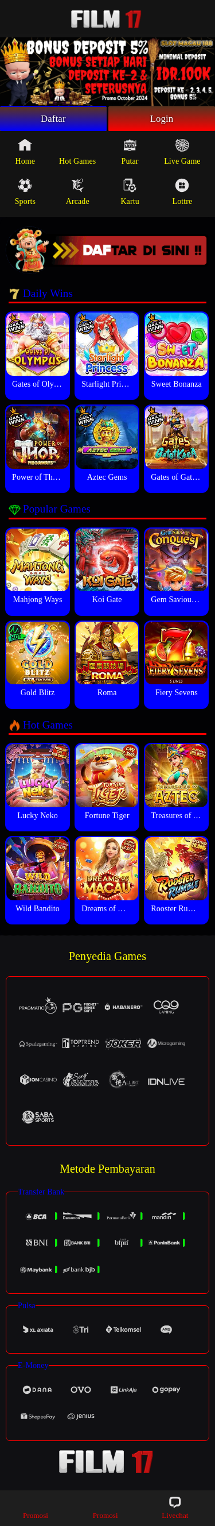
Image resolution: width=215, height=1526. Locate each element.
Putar (130, 153)
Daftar (53, 119)
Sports (25, 193)
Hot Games (77, 153)
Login (161, 119)
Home (25, 153)
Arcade (77, 193)
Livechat (175, 1507)
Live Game (182, 153)
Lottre (183, 193)
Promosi (35, 1507)
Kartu (129, 193)
